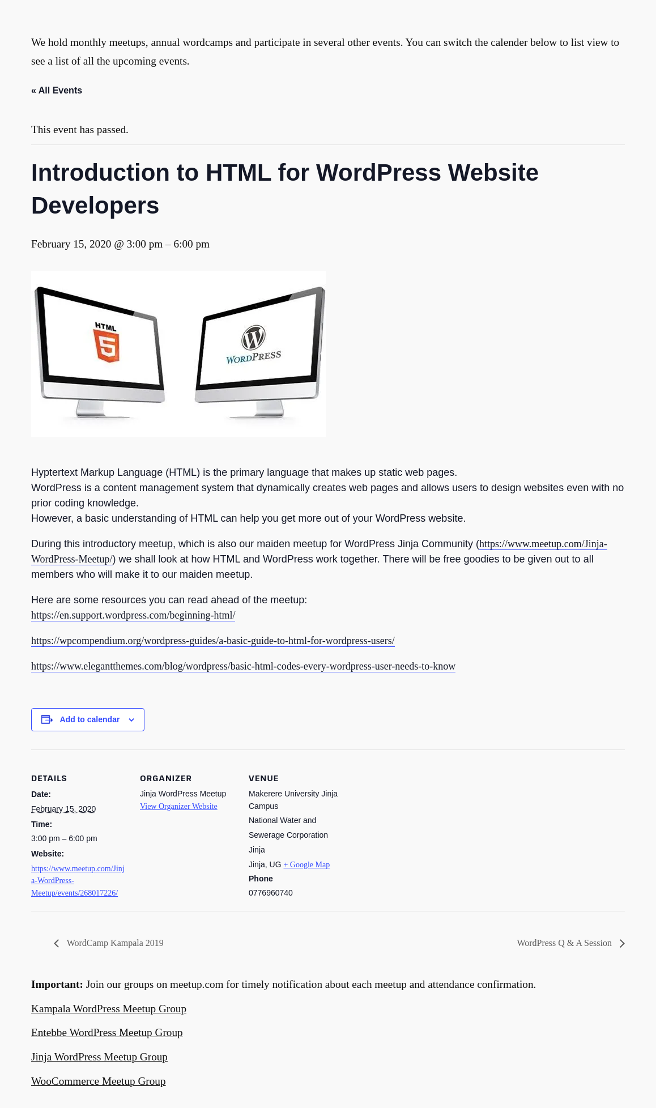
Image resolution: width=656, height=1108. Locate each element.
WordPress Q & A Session (565, 943)
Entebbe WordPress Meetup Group (107, 1032)
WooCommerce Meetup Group (98, 1081)
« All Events (56, 90)
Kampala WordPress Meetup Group (108, 1009)
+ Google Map (306, 864)
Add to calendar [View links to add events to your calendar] (90, 719)
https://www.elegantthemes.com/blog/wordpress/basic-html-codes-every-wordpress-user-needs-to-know (243, 666)
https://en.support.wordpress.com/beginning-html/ (133, 615)
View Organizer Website (179, 806)
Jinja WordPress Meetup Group (99, 1057)
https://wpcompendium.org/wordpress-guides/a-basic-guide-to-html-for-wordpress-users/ (213, 640)
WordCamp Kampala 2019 (114, 943)
